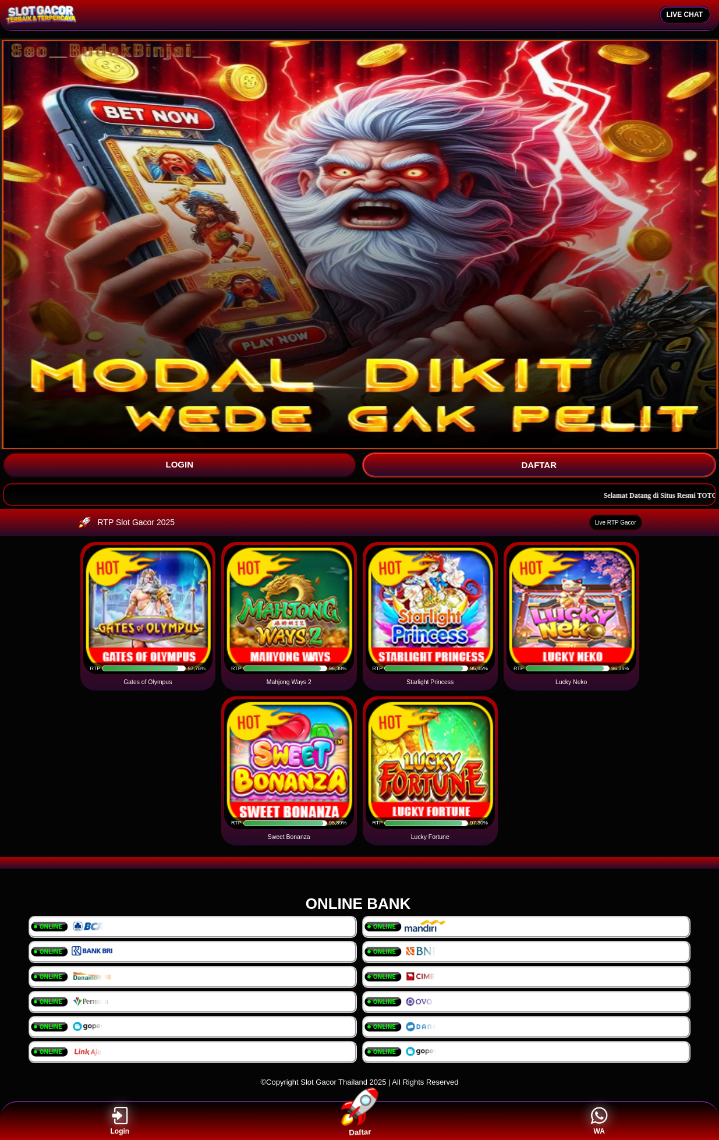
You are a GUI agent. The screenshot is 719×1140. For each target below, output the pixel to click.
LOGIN (180, 464)
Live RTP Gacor (615, 522)
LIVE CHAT (685, 14)
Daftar (359, 1120)
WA (599, 1121)
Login (120, 1121)
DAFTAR (539, 465)
